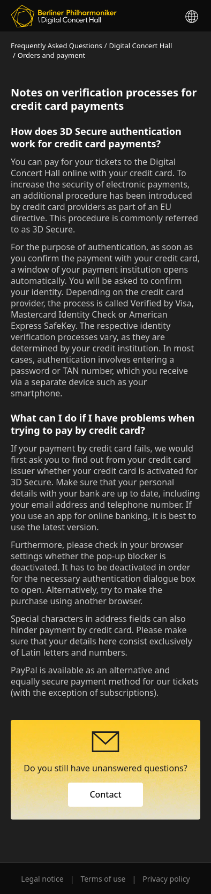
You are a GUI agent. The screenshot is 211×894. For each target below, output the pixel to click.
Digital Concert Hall (140, 45)
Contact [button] (105, 794)
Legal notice (42, 879)
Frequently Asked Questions (56, 45)
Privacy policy (166, 879)
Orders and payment (51, 55)
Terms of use (102, 879)
